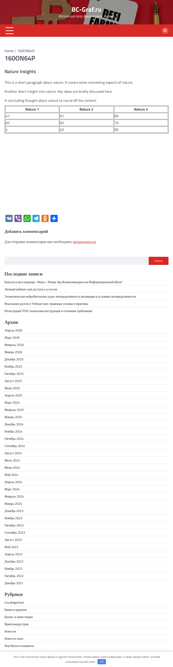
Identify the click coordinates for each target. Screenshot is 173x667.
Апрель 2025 (13, 395)
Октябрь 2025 (14, 373)
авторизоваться (84, 241)
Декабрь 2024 (14, 424)
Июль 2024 (12, 460)
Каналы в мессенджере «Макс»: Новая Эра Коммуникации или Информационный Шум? (63, 282)
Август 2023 (13, 539)
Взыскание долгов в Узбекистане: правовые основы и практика (46, 303)
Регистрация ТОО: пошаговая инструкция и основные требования (48, 310)
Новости (10, 631)
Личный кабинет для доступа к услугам (31, 289)
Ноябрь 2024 (13, 431)
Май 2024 (11, 474)
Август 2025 (13, 380)
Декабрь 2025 (14, 359)
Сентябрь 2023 (15, 532)
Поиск (159, 260)
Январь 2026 (13, 352)
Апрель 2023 (13, 554)
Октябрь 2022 (14, 575)
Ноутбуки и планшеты (19, 645)
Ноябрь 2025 (13, 366)
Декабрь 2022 (14, 561)
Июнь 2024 (12, 467)
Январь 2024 (13, 503)
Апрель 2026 (13, 330)
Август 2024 (13, 453)
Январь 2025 (13, 417)
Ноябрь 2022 (13, 568)
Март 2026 (12, 337)
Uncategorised (14, 602)
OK (102, 661)
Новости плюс (14, 638)
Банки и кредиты (16, 609)
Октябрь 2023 (14, 525)
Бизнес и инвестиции (19, 616)
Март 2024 (12, 489)
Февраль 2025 (14, 409)
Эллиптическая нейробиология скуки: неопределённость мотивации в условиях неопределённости (70, 296)
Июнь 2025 (12, 388)
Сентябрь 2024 (15, 445)
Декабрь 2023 (14, 510)
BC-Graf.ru (86, 9)
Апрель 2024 (13, 481)
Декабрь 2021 (14, 583)
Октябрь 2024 (14, 438)
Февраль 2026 (14, 344)
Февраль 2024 (14, 496)
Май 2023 (11, 546)
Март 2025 (12, 402)
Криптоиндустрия (17, 624)
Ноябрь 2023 (13, 518)
